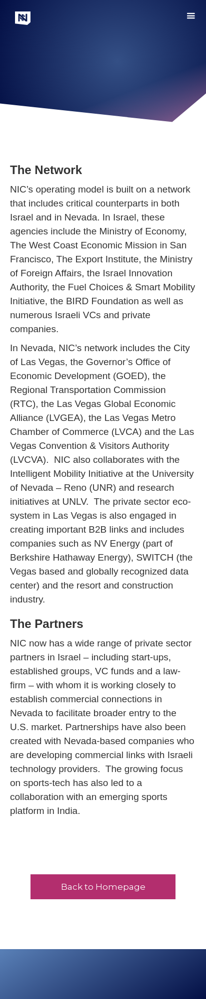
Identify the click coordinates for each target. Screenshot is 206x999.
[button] (191, 18)
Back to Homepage (103, 887)
